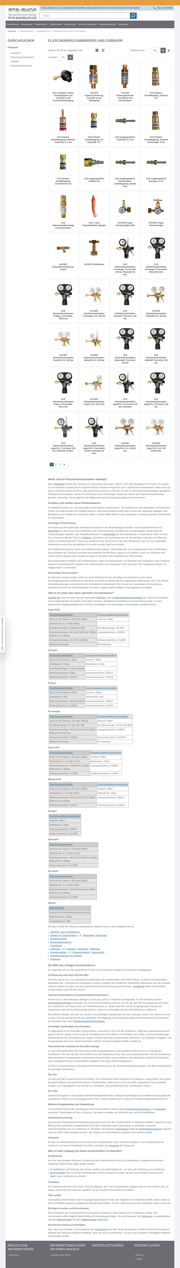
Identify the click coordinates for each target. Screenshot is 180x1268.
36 (63, 57)
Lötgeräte (71, 949)
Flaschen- (101, 598)
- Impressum (13, 1255)
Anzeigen (53, 57)
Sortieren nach (137, 50)
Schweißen (59, 484)
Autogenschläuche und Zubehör (66, 956)
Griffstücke (94, 949)
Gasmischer (56, 945)
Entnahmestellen (58, 939)
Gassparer (55, 959)
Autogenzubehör (58, 952)
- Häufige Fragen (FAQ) (60, 1255)
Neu (155, 50)
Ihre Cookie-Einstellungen (2, 634)
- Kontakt (138, 1259)
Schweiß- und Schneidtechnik (65, 932)
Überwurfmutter (64, 1219)
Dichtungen (101, 935)
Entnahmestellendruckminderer (127, 598)
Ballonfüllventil (56, 908)
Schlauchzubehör (81, 952)
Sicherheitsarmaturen (61, 942)
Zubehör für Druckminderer (63, 935)
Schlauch (86, 538)
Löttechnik (55, 949)
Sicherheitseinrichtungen (138, 1109)
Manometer (53, 531)
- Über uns (138, 1255)
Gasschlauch (122, 1129)
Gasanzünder (98, 952)
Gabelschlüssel (88, 1219)
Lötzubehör (82, 949)
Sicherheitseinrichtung (150, 1129)
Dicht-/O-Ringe (57, 1173)
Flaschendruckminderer (61, 615)
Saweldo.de (54, 598)
